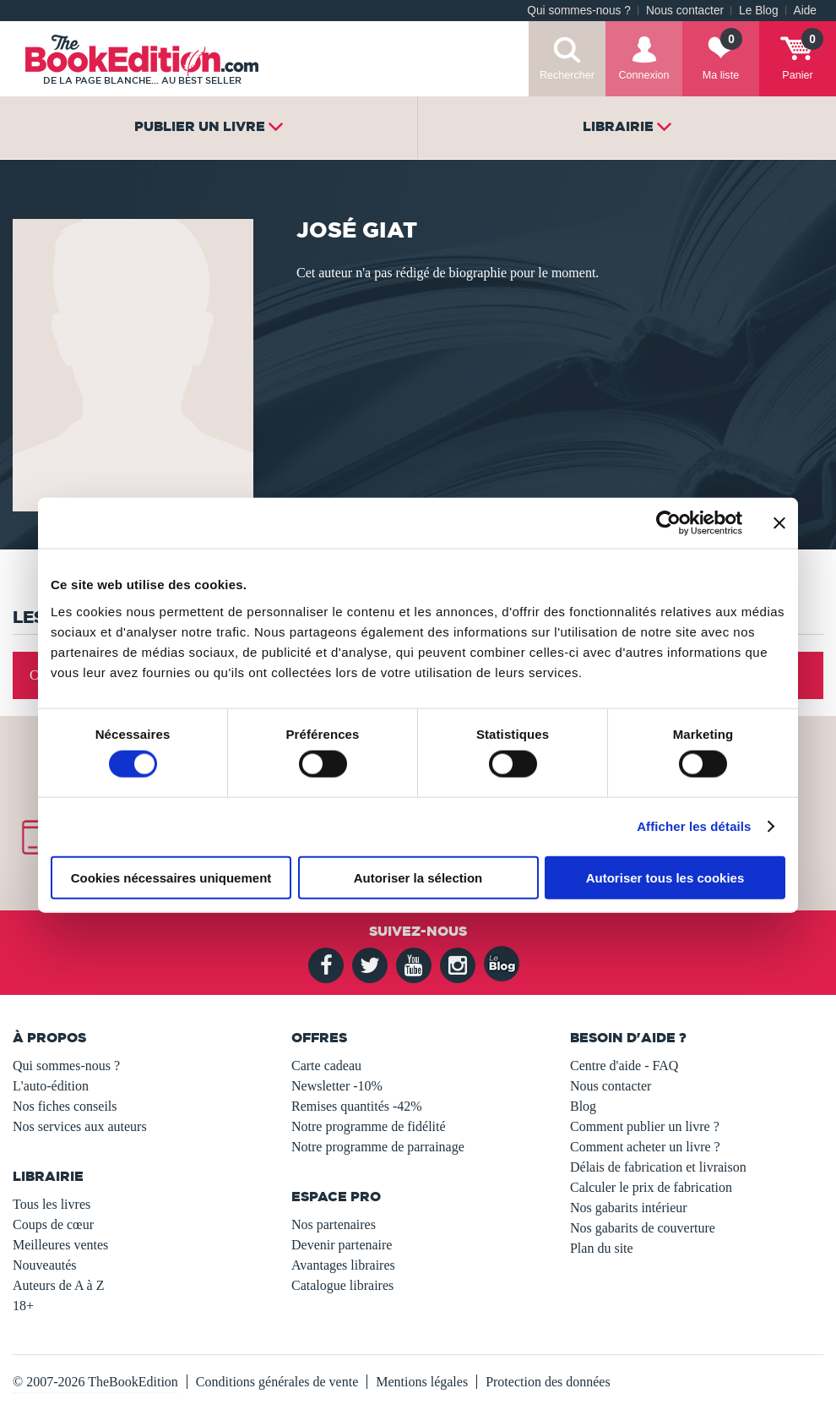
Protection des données (548, 1381)
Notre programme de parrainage (377, 1146)
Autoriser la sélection (418, 877)
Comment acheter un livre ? (645, 1146)
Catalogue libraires (342, 1285)
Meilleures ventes (60, 1245)
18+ (23, 1305)
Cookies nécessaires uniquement (171, 877)
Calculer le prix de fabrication (651, 1187)
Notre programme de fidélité (368, 1126)
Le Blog (758, 10)
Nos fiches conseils (65, 1106)
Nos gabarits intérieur (628, 1207)
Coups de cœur (53, 1224)
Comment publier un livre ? (644, 1126)
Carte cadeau (326, 1065)
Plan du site (601, 1248)
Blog (583, 1106)
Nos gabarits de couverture (642, 1228)
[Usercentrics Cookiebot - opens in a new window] (668, 523)
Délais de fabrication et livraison (658, 1167)
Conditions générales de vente (277, 1381)
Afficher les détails (694, 826)
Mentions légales (422, 1381)
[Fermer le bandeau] (779, 523)
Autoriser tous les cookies (665, 877)
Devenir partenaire (341, 1245)
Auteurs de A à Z (58, 1285)
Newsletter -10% (337, 1086)
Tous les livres (51, 1204)
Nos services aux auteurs (80, 1126)
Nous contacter (685, 10)
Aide (805, 10)
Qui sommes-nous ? (579, 10)
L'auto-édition (51, 1086)
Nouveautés (45, 1265)
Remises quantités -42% (356, 1106)
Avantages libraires (343, 1265)
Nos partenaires (333, 1224)
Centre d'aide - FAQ (624, 1065)
